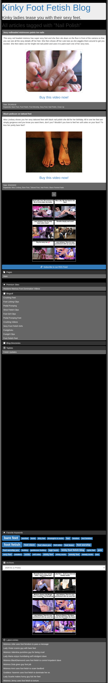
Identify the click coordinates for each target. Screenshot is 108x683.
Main (5, 276)
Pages (7, 272)
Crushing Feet (9, 298)
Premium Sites (11, 285)
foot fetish (12, 544)
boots (33, 538)
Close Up (60, 107)
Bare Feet (15, 107)
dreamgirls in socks (56, 538)
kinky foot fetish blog (72, 550)
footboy (25, 550)
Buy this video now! (54, 97)
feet (68, 538)
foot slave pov (44, 545)
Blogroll (8, 293)
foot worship (83, 545)
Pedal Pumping (10, 306)
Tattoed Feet (35, 188)
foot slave (29, 545)
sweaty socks (87, 555)
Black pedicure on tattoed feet (17, 114)
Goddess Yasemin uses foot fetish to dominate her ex (26, 672)
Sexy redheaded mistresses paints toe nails (23, 32)
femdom (75, 538)
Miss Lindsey (16, 188)
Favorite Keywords (13, 533)
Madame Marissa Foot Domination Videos (21, 289)
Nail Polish (52, 107)
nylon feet (91, 550)
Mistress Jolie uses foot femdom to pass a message (26, 644)
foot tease (69, 545)
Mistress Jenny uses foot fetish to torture (21, 681)
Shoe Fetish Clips (11, 310)
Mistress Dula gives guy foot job (17, 664)
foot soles (58, 545)
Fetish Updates (10, 352)
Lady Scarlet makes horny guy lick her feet (21, 676)
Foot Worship (34, 107)
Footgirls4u (8, 330)
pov (100, 550)
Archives (8, 563)
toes (97, 555)
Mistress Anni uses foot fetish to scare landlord (23, 668)
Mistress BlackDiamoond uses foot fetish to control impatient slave (32, 660)
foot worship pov (11, 550)
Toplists (8, 348)
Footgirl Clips (9, 334)
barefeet (25, 538)
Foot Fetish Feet (10, 338)
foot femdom (87, 538)
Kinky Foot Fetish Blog (46, 7)
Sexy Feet (44, 107)
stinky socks (61, 555)
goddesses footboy (38, 550)
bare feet (11, 538)
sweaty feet (74, 554)
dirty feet (41, 538)
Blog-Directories (11, 343)
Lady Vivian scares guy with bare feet (19, 648)
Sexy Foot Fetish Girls (13, 326)
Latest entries (10, 640)
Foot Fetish (24, 107)
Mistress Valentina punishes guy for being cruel (23, 652)
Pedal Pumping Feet (12, 318)
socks (27, 554)
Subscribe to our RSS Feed (54, 267)
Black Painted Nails (56, 188)
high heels (53, 550)
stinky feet (48, 554)
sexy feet (7, 554)
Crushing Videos (10, 322)
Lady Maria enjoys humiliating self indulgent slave (25, 656)
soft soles (36, 555)
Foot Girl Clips (9, 314)
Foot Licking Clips (11, 302)
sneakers (18, 555)
